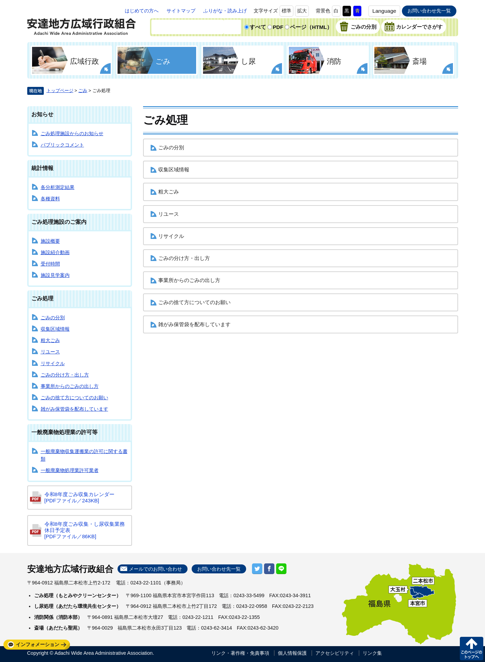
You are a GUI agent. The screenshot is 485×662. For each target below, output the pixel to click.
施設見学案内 (55, 275)
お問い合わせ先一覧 (429, 10)
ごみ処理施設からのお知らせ (72, 133)
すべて (258, 27)
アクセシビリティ (334, 653)
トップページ (60, 90)
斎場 (419, 61)
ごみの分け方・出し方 (65, 375)
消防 (334, 61)
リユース (50, 351)
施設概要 (50, 241)
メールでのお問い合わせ (155, 569)
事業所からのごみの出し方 (70, 386)
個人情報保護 (292, 653)
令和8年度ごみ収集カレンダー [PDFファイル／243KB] (79, 497)
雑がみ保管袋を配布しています (74, 409)
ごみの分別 (363, 27)
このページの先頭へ (471, 648)
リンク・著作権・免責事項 (240, 653)
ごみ (163, 61)
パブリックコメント (62, 145)
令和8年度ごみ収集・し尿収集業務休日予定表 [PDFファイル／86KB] (84, 530)
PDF (278, 27)
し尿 (248, 61)
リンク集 (372, 653)
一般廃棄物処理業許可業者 (70, 470)
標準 (286, 10)
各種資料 (50, 198)
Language (384, 11)
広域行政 (84, 61)
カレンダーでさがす (419, 27)
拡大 (302, 10)
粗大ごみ (50, 340)
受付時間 (50, 264)
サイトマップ (180, 10)
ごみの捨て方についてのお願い (74, 397)
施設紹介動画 (55, 252)
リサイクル (53, 363)
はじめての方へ (142, 10)
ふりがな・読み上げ (225, 10)
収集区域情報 (55, 329)
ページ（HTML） (311, 27)
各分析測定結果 (57, 187)
